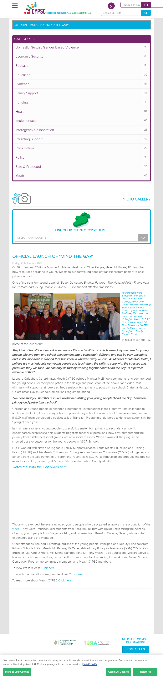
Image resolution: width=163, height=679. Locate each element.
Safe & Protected (82, 166)
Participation (82, 148)
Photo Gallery (136, 199)
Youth (82, 175)
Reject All (145, 671)
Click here (48, 568)
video (31, 461)
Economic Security (82, 56)
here (63, 467)
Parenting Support (82, 139)
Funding (82, 102)
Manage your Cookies (17, 671)
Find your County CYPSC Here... (81, 222)
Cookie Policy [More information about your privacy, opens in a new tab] (89, 664)
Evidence (82, 84)
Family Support (82, 93)
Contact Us (135, 649)
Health (82, 111)
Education (82, 65)
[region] (81, 667)
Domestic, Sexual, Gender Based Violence (82, 47)
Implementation (82, 120)
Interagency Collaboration (82, 130)
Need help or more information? (135, 641)
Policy (82, 157)
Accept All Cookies (118, 671)
